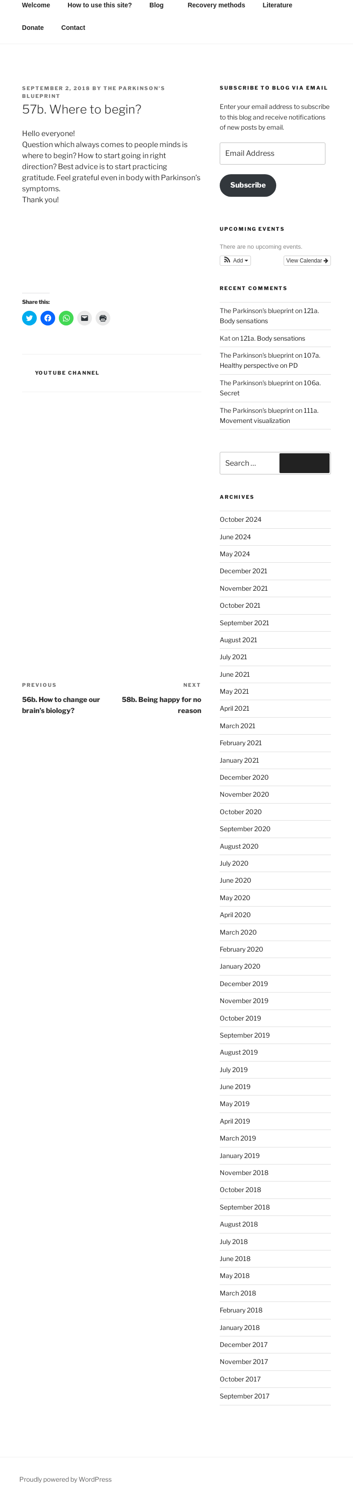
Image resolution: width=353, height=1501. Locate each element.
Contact (73, 27)
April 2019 (235, 1121)
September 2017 (244, 1396)
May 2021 (234, 691)
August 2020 (239, 846)
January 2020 (240, 966)
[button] (235, 260)
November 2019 (244, 1000)
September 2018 (245, 1207)
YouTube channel (67, 373)
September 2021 (244, 623)
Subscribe (248, 185)
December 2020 (244, 777)
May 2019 (235, 1103)
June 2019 (235, 1086)
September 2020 (245, 829)
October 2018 (240, 1189)
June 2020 (235, 880)
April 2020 (235, 915)
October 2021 (240, 605)
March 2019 (238, 1138)
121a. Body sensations (272, 338)
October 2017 (240, 1379)
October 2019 (240, 1018)
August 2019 (239, 1052)
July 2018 (234, 1241)
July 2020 (234, 863)
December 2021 (244, 571)
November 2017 (244, 1361)
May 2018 (235, 1275)
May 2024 (235, 554)
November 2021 (244, 588)
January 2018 (240, 1327)
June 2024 (235, 537)
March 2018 (238, 1293)
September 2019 (245, 1035)
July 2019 (234, 1069)
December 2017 (244, 1344)
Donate (33, 27)
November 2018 (244, 1172)
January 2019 (240, 1155)
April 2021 (235, 708)
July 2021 (233, 657)
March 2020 (238, 932)
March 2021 (238, 726)
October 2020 (241, 812)
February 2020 (241, 949)
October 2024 (241, 519)
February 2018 (241, 1310)
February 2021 (241, 743)
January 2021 (239, 760)
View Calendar (307, 260)
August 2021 (238, 640)
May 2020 (235, 898)
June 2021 (235, 674)
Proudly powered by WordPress (65, 1479)
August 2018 (239, 1224)
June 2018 (235, 1258)
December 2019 (244, 983)
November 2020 (244, 794)
